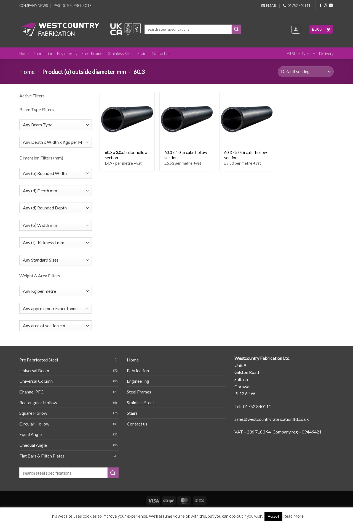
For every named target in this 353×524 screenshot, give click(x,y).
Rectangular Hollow (38, 402)
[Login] (296, 29)
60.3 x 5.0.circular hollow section (245, 155)
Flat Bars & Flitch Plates (42, 455)
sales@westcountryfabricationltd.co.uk (271, 419)
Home (24, 53)
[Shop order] (306, 71)
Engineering (67, 53)
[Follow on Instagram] (325, 5)
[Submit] (236, 29)
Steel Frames (92, 53)
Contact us (160, 53)
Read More (293, 516)
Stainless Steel (120, 53)
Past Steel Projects (72, 5)
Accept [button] (273, 516)
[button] (321, 29)
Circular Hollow (34, 423)
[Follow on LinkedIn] (331, 5)
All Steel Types (301, 53)
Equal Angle (30, 434)
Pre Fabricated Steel (38, 359)
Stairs (142, 53)
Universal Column (36, 381)
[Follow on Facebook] (320, 5)
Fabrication (43, 53)
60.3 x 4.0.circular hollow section (185, 155)
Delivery (326, 53)
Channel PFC (31, 391)
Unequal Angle (33, 445)
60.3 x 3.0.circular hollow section (126, 155)
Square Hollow (33, 413)
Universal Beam (34, 370)
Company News (33, 5)
